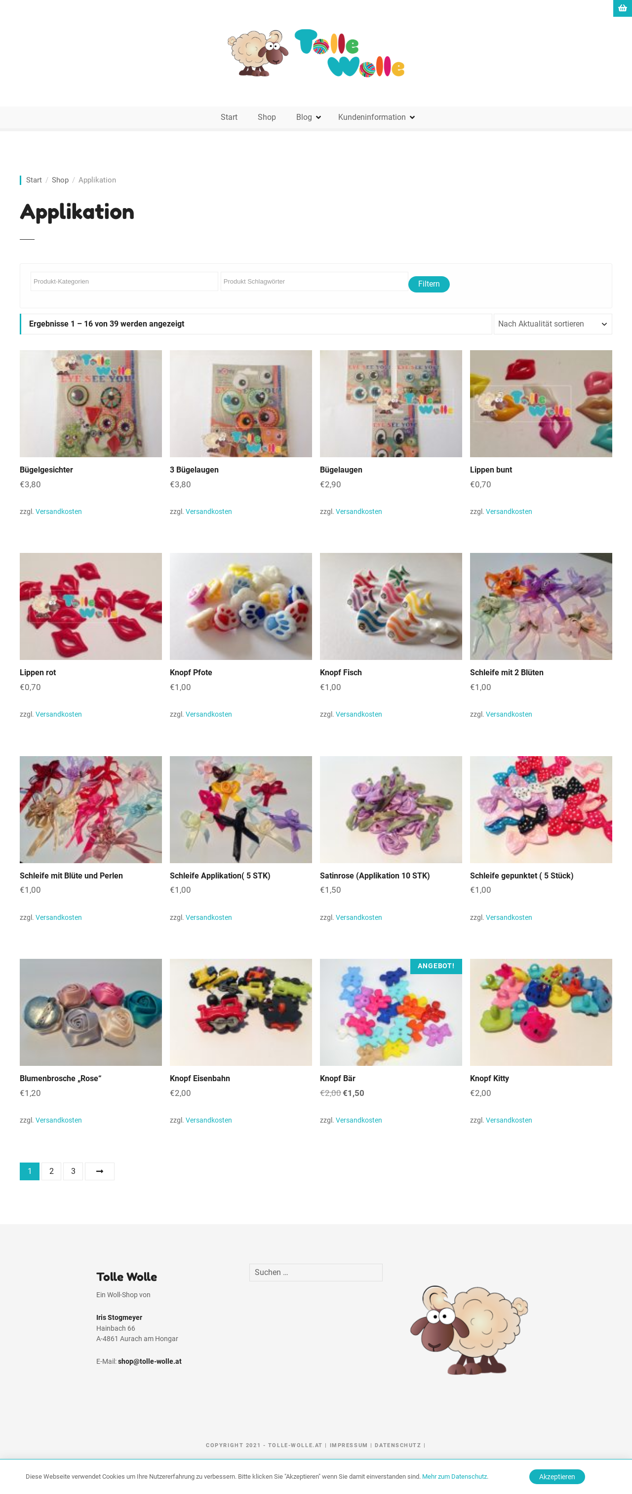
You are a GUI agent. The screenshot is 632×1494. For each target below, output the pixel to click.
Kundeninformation (372, 117)
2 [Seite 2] (51, 1171)
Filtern (429, 284)
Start (229, 117)
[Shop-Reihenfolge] (553, 324)
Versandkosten (59, 512)
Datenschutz (398, 1445)
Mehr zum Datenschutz (454, 1476)
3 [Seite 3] (73, 1171)
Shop (267, 117)
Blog (304, 117)
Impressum (349, 1445)
